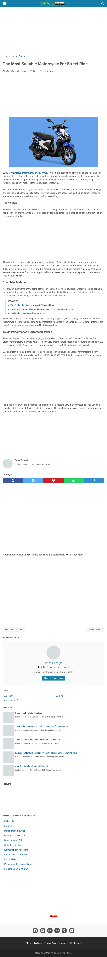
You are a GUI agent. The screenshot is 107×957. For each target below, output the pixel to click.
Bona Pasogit (53, 663)
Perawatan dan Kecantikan (17, 864)
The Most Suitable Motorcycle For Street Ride (25, 172)
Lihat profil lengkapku (53, 678)
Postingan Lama (95, 630)
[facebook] (13, 480)
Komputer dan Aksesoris (16, 850)
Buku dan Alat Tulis (13, 840)
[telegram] (94, 480)
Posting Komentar (47, 71)
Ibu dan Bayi (10, 859)
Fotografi (8, 826)
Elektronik (9, 821)
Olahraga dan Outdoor (15, 835)
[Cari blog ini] (102, 3)
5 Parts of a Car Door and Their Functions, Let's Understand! (41, 726)
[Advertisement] (53, 31)
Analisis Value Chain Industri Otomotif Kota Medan (37, 739)
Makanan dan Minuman (16, 869)
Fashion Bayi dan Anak (15, 854)
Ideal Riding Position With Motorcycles (27, 313)
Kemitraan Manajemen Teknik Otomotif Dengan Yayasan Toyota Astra (46, 753)
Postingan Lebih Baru (13, 630)
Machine (59, 696)
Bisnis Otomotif (11, 700)
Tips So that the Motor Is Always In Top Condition (32, 305)
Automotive (9, 696)
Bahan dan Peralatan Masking (28, 713)
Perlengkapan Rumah (14, 830)
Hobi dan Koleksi (12, 845)
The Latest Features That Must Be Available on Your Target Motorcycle (41, 309)
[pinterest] (53, 480)
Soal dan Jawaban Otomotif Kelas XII (31, 766)
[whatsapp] (74, 480)
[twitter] (33, 480)
